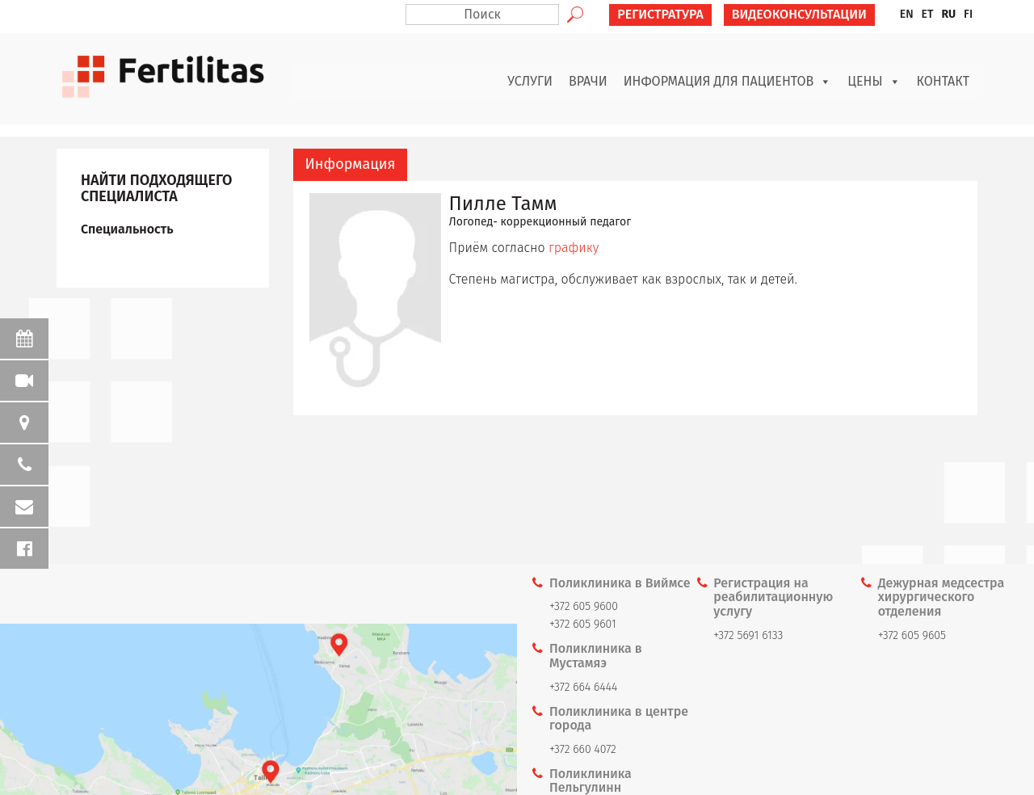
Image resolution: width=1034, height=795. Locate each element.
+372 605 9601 (582, 624)
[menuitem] (907, 14)
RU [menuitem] (948, 14)
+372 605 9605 (912, 635)
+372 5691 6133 (748, 635)
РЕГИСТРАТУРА (660, 14)
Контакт (943, 81)
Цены (873, 81)
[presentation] (350, 165)
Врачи (588, 81)
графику (574, 247)
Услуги (530, 81)
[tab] (350, 165)
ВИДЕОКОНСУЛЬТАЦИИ (799, 14)
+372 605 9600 (583, 606)
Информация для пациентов (728, 81)
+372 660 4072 (582, 749)
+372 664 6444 (583, 687)
